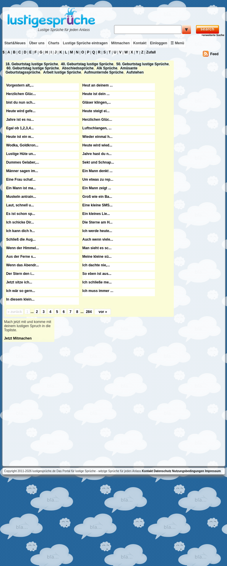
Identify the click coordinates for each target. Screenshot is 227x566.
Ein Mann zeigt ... (96, 188)
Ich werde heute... (97, 231)
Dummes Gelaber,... (22, 162)
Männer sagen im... (22, 171)
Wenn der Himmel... (22, 248)
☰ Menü (177, 43)
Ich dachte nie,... (96, 265)
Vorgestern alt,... (20, 85)
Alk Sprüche (107, 68)
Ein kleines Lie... (96, 214)
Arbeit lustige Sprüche (62, 72)
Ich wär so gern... (20, 291)
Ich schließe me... (97, 282)
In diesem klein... (20, 299)
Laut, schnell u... (20, 205)
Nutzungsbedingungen (188, 471)
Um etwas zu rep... (98, 179)
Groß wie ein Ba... (97, 197)
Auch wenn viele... (97, 239)
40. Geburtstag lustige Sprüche (87, 64)
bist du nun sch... (20, 102)
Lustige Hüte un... (21, 154)
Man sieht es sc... (97, 248)
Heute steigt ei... (96, 111)
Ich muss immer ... (98, 291)
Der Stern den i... (20, 274)
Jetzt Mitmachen (18, 338)
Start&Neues (15, 43)
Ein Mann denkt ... (97, 171)
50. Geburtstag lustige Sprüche (142, 64)
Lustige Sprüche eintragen (85, 43)
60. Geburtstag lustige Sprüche (33, 68)
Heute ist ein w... (20, 137)
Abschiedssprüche (77, 68)
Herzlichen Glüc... (21, 94)
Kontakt (140, 43)
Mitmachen (120, 43)
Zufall (151, 52)
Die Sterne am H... (97, 222)
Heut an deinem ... (97, 85)
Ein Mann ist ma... (21, 188)
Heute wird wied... (97, 145)
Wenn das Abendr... (22, 265)
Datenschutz (162, 471)
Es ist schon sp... (20, 214)
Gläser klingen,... (96, 102)
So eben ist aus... (96, 274)
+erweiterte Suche (212, 35)
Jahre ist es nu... (20, 120)
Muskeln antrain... (21, 197)
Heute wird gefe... (20, 111)
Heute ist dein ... (96, 94)
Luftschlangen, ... (97, 128)
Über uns (37, 43)
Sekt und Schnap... (98, 162)
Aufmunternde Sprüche (103, 72)
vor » (102, 312)
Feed (214, 54)
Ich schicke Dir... (20, 222)
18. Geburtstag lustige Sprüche (32, 64)
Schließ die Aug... (21, 239)
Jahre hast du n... (97, 154)
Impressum (212, 471)
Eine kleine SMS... (97, 205)
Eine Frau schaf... (20, 179)
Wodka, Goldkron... (22, 145)
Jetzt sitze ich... (19, 282)
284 (89, 312)
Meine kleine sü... (97, 257)
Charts (53, 43)
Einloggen (158, 43)
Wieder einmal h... (97, 137)
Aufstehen (135, 72)
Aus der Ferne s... (21, 257)
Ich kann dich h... (20, 231)
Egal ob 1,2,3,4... (20, 128)
